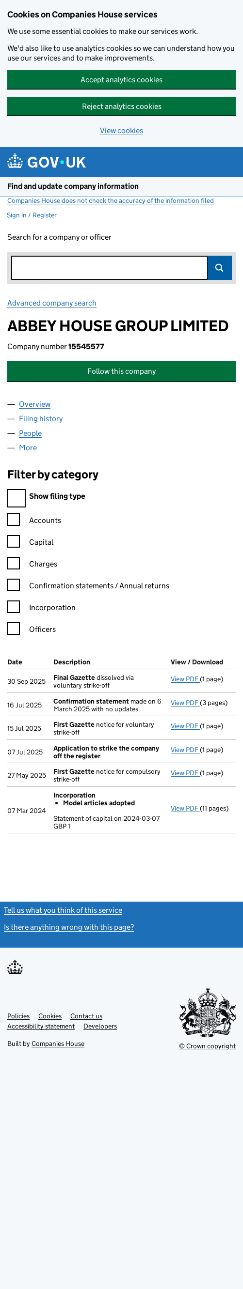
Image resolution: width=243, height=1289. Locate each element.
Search (220, 268)
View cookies (121, 130)
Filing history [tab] (41, 418)
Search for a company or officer (59, 237)
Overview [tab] (34, 404)
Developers (100, 1026)
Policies (18, 1016)
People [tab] (30, 433)
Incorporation (41, 609)
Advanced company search (52, 302)
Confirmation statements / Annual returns (88, 587)
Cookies (50, 1016)
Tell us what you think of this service (63, 910)
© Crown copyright (207, 1046)
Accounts (34, 522)
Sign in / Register (32, 215)
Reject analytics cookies (122, 106)
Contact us (86, 1016)
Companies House (58, 1043)
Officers (31, 631)
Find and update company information (73, 186)
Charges (32, 565)
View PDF (185, 679)
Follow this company (121, 371)
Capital (30, 543)
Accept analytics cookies (121, 79)
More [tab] (28, 447)
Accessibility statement (41, 1026)
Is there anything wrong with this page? (69, 927)
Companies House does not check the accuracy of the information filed (110, 200)
